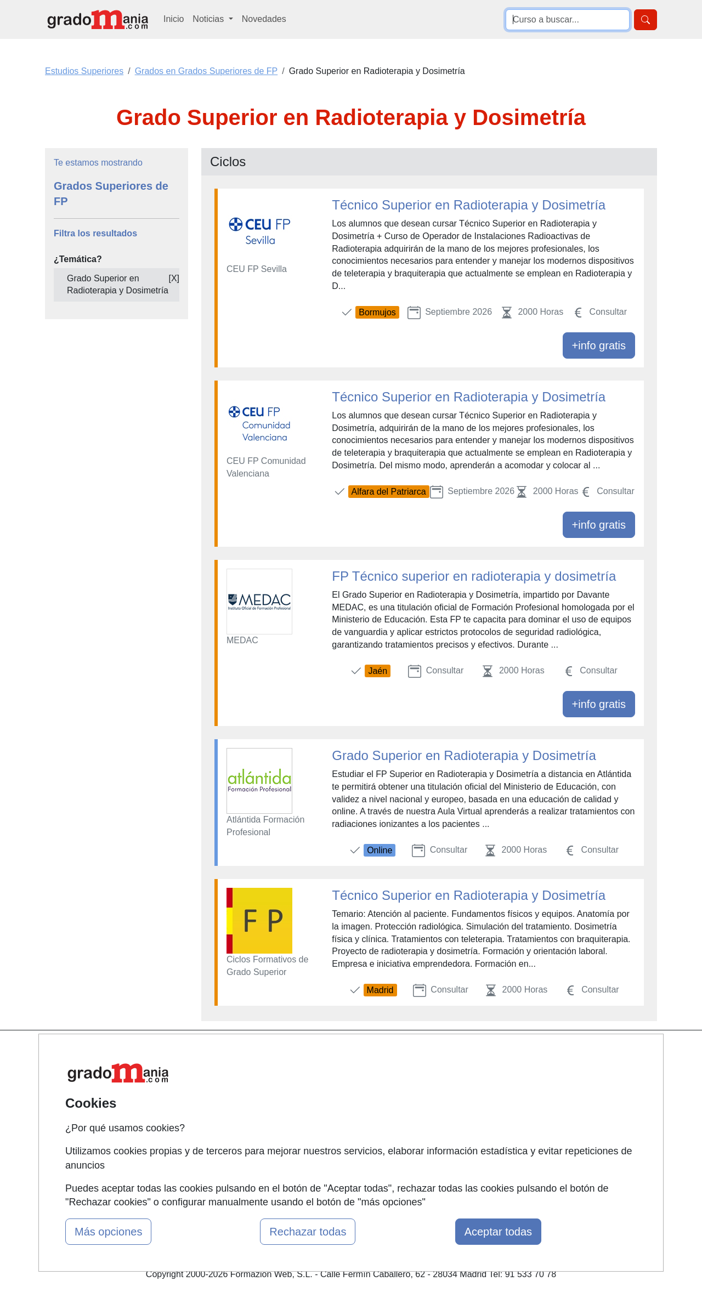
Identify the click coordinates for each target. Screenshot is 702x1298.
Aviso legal (439, 1096)
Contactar (437, 1053)
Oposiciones (338, 1163)
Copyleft (434, 1116)
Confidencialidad (450, 1074)
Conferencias (340, 1108)
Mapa (221, 1053)
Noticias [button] (209, 19)
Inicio (173, 19)
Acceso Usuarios (243, 1116)
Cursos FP (335, 1087)
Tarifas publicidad (244, 1096)
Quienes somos (240, 1074)
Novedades (264, 19)
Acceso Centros (241, 1138)
